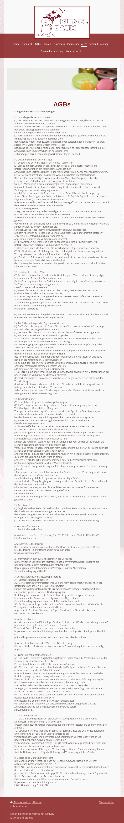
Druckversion (20, 802)
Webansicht (106, 802)
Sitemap (37, 802)
